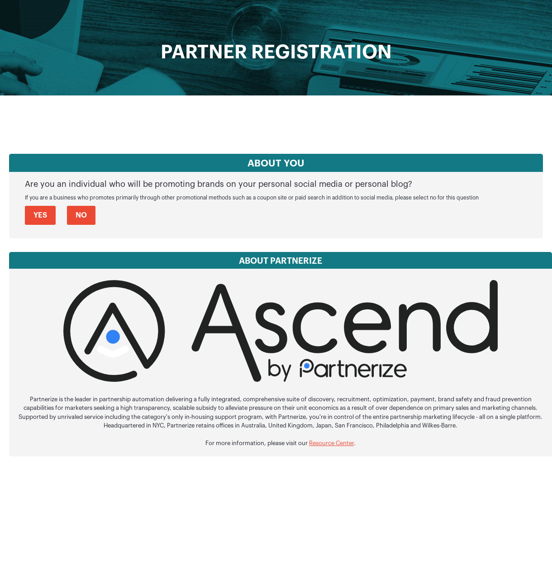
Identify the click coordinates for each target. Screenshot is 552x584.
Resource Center (331, 443)
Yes (40, 215)
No (81, 215)
